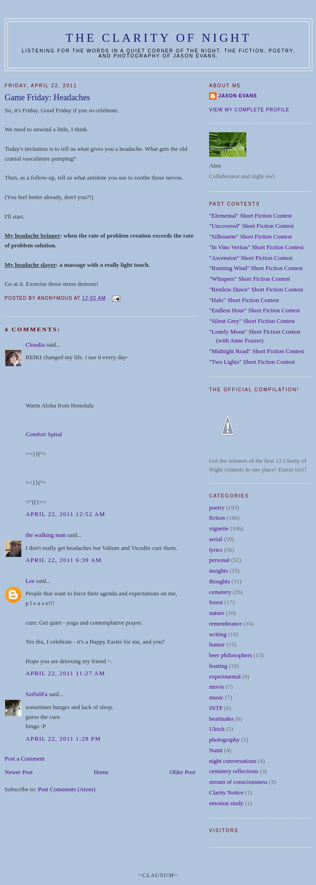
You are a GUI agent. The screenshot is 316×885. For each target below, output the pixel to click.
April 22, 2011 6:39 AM (64, 559)
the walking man (46, 534)
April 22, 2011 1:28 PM (63, 738)
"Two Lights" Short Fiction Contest (252, 361)
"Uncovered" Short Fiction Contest (251, 225)
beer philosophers (230, 655)
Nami (216, 750)
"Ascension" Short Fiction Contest (250, 257)
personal (219, 559)
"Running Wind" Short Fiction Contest (256, 268)
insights (218, 570)
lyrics (216, 549)
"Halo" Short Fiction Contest (244, 300)
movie (216, 686)
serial (215, 539)
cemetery (220, 591)
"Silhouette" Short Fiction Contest (250, 236)
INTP (216, 707)
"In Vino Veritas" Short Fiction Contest (256, 247)
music (216, 697)
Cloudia (35, 344)
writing (218, 634)
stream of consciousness (238, 781)
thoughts (219, 581)
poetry (216, 507)
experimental (225, 676)
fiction (217, 517)
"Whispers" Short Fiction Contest (249, 278)
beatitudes (221, 718)
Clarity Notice (226, 792)
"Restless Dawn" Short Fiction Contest (256, 289)
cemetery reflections (233, 771)
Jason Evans (237, 95)
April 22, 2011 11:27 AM (65, 673)
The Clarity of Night (158, 38)
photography (224, 739)
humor (217, 644)
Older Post (182, 772)
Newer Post (19, 772)
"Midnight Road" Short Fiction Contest (256, 351)
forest (216, 602)
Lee (30, 580)
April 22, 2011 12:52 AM (65, 513)
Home (101, 772)
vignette (219, 528)
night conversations (232, 760)
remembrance (225, 623)
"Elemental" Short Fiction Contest (250, 215)
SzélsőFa (36, 694)
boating (218, 665)
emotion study (226, 803)
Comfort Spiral (44, 434)
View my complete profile (249, 109)
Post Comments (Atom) (67, 789)
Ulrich (216, 728)
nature (216, 612)
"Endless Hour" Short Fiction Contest (254, 310)
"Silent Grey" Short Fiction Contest (252, 320)
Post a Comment (25, 758)
